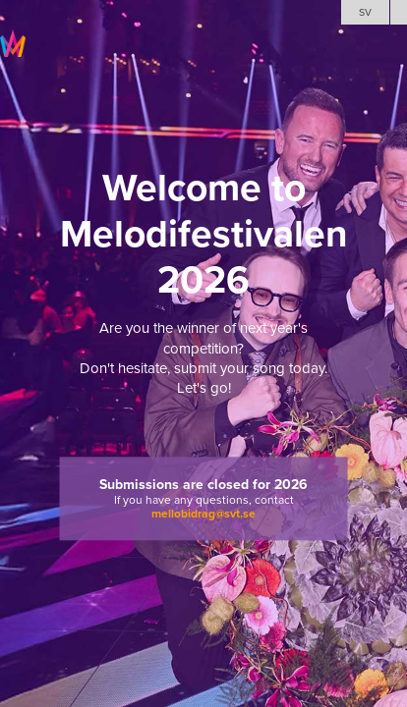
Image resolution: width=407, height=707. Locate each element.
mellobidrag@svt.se (203, 514)
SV (365, 12)
